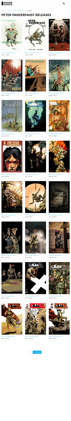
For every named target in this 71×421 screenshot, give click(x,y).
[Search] (64, 3)
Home (3, 10)
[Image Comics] (6, 3)
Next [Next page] (38, 352)
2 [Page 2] (34, 352)
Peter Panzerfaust (18, 10)
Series (9, 10)
